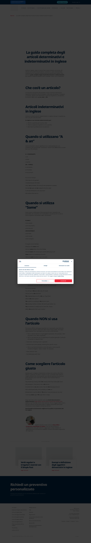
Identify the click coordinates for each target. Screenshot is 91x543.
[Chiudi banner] (71, 261)
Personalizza (45, 280)
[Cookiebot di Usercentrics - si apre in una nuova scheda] (63, 261)
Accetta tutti (63, 280)
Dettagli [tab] (45, 265)
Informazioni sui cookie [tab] (64, 265)
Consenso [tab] (27, 265)
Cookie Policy (60, 276)
